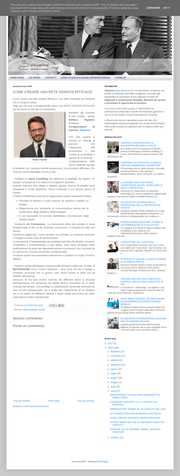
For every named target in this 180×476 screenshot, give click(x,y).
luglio (114, 373)
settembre (116, 364)
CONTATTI (50, 77)
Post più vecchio (86, 401)
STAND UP (120, 77)
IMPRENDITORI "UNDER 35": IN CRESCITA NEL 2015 (138, 409)
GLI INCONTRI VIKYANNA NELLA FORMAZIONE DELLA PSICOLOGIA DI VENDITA (140, 205)
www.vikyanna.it (124, 90)
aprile (114, 386)
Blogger (104, 461)
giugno (114, 377)
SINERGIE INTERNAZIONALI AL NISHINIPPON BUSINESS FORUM (138, 144)
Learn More (153, 8)
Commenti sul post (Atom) (36, 406)
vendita (41, 310)
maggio (115, 382)
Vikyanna (85, 130)
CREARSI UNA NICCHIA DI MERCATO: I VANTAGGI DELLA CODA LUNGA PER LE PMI (142, 282)
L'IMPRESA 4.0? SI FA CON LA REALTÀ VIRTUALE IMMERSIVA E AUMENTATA (141, 164)
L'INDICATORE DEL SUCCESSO (137, 242)
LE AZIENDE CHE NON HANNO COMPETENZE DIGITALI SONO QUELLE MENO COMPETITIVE (142, 185)
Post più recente (22, 401)
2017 (111, 343)
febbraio (115, 437)
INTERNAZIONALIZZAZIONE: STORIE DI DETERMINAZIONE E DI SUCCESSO (142, 223)
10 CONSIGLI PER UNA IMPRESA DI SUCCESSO (135, 413)
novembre (116, 356)
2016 (111, 347)
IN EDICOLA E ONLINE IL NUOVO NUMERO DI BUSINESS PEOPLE (143, 260)
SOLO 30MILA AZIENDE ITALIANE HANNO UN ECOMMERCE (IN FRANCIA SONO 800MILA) (143, 301)
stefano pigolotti (30, 310)
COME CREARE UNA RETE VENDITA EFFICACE (135, 418)
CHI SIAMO (34, 77)
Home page (53, 401)
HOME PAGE (17, 77)
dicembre (115, 351)
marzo (114, 391)
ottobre (114, 360)
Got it (166, 8)
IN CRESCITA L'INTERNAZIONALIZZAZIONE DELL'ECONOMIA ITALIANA (143, 320)
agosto (114, 369)
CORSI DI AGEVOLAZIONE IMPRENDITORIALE (85, 77)
